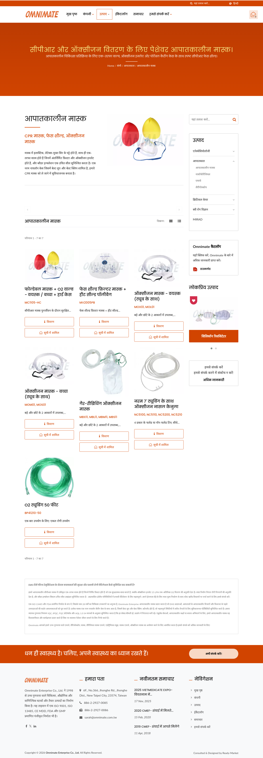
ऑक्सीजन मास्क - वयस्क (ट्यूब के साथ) (157, 296)
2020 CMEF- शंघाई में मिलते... (153, 710)
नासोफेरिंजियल (203, 174)
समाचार (138, 14)
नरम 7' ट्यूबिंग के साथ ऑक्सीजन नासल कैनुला (156, 404)
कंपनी (88, 14)
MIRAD (197, 219)
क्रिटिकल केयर (200, 199)
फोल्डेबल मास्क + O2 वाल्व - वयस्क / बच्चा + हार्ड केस (49, 292)
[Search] (210, 3)
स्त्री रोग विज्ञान (200, 209)
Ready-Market (230, 752)
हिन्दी (235, 3)
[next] (179, 209)
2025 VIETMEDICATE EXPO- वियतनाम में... (153, 691)
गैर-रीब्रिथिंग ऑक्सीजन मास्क (100, 406)
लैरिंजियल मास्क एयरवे (95, 625)
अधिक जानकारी (213, 380)
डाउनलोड (202, 269)
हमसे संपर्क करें (160, 14)
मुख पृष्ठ (71, 14)
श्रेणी (119, 65)
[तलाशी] (191, 3)
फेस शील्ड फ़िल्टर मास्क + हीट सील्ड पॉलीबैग (102, 292)
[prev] (28, 209)
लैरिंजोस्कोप (75, 625)
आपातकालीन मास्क (146, 65)
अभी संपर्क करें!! (213, 653)
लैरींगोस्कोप (201, 187)
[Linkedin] (35, 725)
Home (110, 65)
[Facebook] (26, 725)
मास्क (83, 625)
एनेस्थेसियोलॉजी (201, 151)
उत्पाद (104, 14)
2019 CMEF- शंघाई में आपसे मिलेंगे (156, 726)
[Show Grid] (171, 220)
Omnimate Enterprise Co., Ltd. (62, 751)
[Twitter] (30, 725)
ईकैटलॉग (121, 14)
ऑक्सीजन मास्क (136, 625)
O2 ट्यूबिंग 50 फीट (41, 505)
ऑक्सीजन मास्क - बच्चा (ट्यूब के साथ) (46, 394)
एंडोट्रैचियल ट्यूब (112, 625)
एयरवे (198, 180)
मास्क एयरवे (124, 625)
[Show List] (179, 220)
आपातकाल (129, 65)
